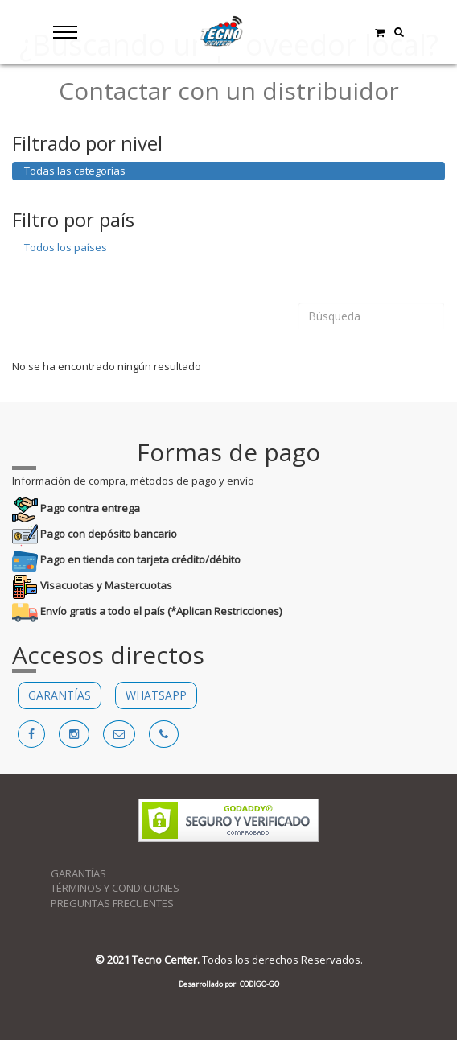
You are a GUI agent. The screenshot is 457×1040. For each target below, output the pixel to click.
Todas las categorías (75, 170)
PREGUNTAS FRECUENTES (112, 903)
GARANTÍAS (59, 695)
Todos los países (65, 247)
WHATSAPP (156, 695)
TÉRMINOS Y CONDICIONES (115, 888)
